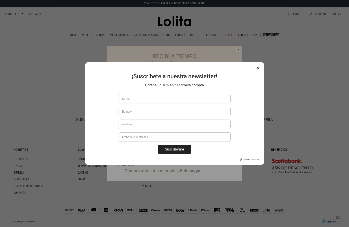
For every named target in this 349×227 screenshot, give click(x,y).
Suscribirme (174, 149)
